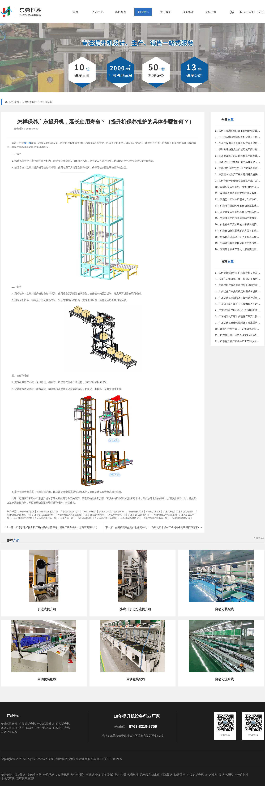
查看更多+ (258, 538)
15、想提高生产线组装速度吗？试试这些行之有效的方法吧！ (237, 218)
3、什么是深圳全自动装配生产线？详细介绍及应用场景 (237, 143)
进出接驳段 (26, 727)
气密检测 (133, 774)
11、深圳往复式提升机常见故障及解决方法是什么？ (237, 193)
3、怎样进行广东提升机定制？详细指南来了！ (237, 285)
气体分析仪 (93, 774)
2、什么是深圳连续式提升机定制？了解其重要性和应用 (237, 137)
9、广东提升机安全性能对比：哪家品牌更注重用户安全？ (237, 322)
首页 (75, 12)
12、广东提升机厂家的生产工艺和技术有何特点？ (237, 341)
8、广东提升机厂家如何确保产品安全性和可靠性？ (237, 316)
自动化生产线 (61, 727)
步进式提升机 (9, 723)
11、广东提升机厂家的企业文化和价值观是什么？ (237, 335)
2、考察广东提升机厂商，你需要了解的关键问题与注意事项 (237, 279)
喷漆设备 (167, 774)
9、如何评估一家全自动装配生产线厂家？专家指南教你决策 (237, 180)
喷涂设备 (20, 774)
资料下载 (210, 12)
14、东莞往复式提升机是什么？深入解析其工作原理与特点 (237, 211)
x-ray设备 (211, 774)
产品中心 (98, 12)
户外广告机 (241, 774)
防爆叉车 (179, 774)
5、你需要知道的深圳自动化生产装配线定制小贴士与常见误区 (237, 155)
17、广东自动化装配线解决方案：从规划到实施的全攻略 (237, 230)
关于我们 (165, 12)
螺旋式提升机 (9, 727)
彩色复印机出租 (150, 774)
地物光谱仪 (8, 778)
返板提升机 (63, 723)
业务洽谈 (188, 12)
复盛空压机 (226, 774)
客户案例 (120, 12)
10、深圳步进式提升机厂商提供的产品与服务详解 (237, 186)
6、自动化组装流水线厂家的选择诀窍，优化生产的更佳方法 (237, 162)
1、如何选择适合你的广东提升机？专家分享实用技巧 (237, 272)
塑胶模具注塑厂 (26, 778)
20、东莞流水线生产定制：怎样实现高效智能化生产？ (237, 249)
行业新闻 (47, 102)
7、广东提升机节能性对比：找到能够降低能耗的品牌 (237, 310)
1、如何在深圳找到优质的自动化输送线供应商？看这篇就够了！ (237, 130)
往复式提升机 (27, 723)
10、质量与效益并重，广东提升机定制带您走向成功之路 (237, 328)
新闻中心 (143, 12)
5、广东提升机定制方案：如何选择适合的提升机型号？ (237, 297)
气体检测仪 (77, 774)
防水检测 (120, 774)
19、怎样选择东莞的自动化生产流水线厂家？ (237, 243)
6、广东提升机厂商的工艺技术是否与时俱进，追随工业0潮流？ (237, 304)
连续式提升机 (45, 723)
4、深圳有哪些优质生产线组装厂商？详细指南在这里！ (237, 149)
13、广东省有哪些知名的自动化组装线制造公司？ (237, 205)
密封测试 (107, 774)
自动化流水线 (43, 727)
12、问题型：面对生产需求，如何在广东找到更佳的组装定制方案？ (237, 199)
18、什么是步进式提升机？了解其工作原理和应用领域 (237, 236)
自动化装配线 (9, 732)
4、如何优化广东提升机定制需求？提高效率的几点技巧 (237, 291)
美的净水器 (34, 774)
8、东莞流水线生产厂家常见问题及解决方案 (237, 174)
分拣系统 (48, 774)
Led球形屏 (62, 774)
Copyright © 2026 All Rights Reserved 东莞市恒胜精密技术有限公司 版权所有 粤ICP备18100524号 (61, 759)
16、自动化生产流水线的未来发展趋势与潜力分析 (237, 224)
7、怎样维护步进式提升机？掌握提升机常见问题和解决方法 (237, 168)
